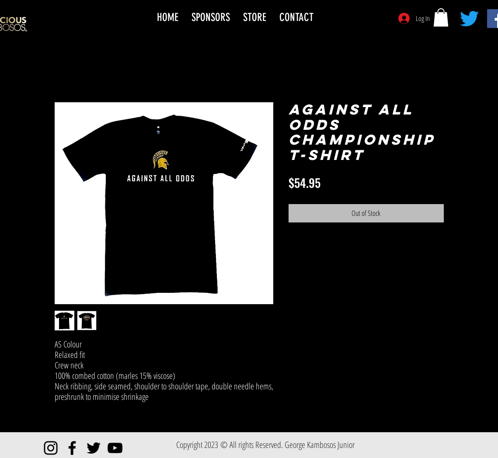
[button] (441, 17)
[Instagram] (51, 448)
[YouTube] (115, 448)
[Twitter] (469, 18)
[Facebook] (72, 448)
